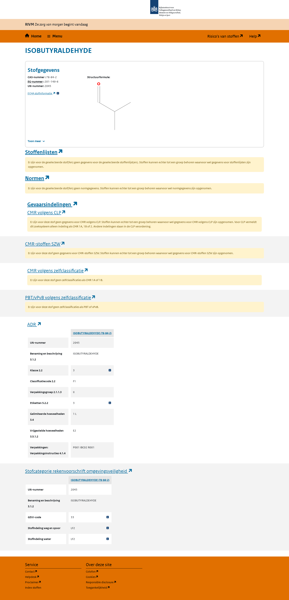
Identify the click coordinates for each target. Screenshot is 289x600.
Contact (49, 571)
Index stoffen (33, 587)
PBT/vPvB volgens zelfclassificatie (60, 297)
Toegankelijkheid (114, 587)
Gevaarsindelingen (52, 204)
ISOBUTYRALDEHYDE (86, 333)
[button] (54, 36)
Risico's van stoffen (226, 36)
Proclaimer (50, 582)
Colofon (110, 571)
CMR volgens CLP (46, 212)
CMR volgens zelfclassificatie (57, 270)
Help (256, 36)
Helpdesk (50, 577)
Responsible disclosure (114, 582)
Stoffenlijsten (44, 152)
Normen (37, 178)
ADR (34, 324)
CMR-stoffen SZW (45, 243)
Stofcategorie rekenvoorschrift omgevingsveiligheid (79, 471)
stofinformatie (42, 93)
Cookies (110, 577)
